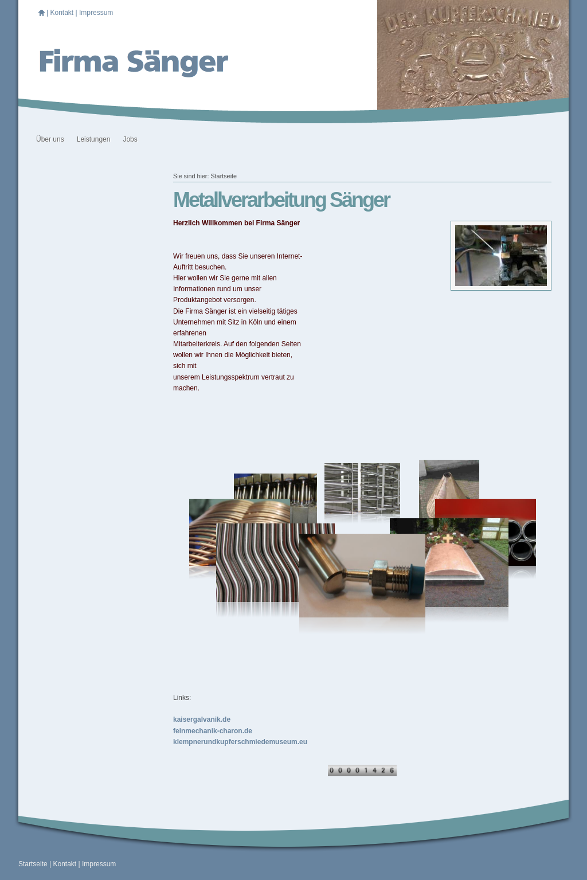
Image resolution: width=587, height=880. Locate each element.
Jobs (130, 139)
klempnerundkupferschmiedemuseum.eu (240, 742)
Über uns (50, 139)
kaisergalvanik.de (201, 719)
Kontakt (61, 13)
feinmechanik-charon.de (212, 731)
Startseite (223, 176)
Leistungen (94, 139)
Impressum (96, 13)
